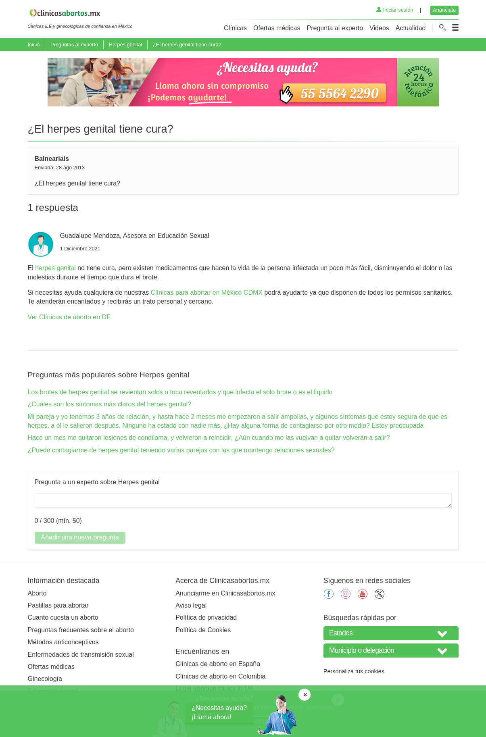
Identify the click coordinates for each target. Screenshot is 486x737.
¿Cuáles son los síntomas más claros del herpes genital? (110, 404)
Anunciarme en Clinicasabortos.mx (225, 593)
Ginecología (45, 678)
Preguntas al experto (74, 45)
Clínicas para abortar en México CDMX (207, 292)
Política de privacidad (206, 617)
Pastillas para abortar (58, 605)
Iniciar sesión (394, 10)
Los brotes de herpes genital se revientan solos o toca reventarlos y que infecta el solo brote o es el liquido (180, 392)
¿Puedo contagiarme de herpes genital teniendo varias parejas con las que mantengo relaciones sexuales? (181, 450)
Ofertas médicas (276, 28)
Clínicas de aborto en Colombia (220, 676)
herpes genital (55, 267)
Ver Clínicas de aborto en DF (69, 317)
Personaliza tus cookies (353, 671)
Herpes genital (125, 45)
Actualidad (411, 28)
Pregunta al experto (335, 28)
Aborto (37, 593)
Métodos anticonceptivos (63, 642)
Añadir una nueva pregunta (80, 537)
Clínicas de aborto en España (217, 663)
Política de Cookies (203, 630)
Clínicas (235, 28)
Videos (379, 28)
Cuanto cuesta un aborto (63, 617)
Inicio (34, 45)
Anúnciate (444, 10)
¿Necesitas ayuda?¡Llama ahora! (219, 712)
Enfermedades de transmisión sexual (81, 654)
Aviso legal (190, 605)
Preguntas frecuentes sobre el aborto (81, 630)
